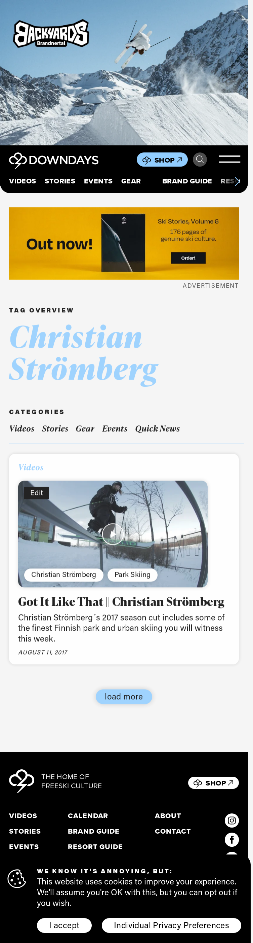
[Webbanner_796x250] (124, 243)
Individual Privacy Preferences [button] (171, 924)
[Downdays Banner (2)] (124, 72)
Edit (36, 499)
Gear (131, 181)
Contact (173, 831)
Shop (168, 160)
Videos (22, 181)
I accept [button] (64, 924)
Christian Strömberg (63, 581)
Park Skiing (133, 581)
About (168, 815)
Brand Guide (187, 181)
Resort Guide (95, 846)
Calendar (88, 815)
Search (200, 159)
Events (98, 181)
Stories (60, 181)
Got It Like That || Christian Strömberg (121, 608)
